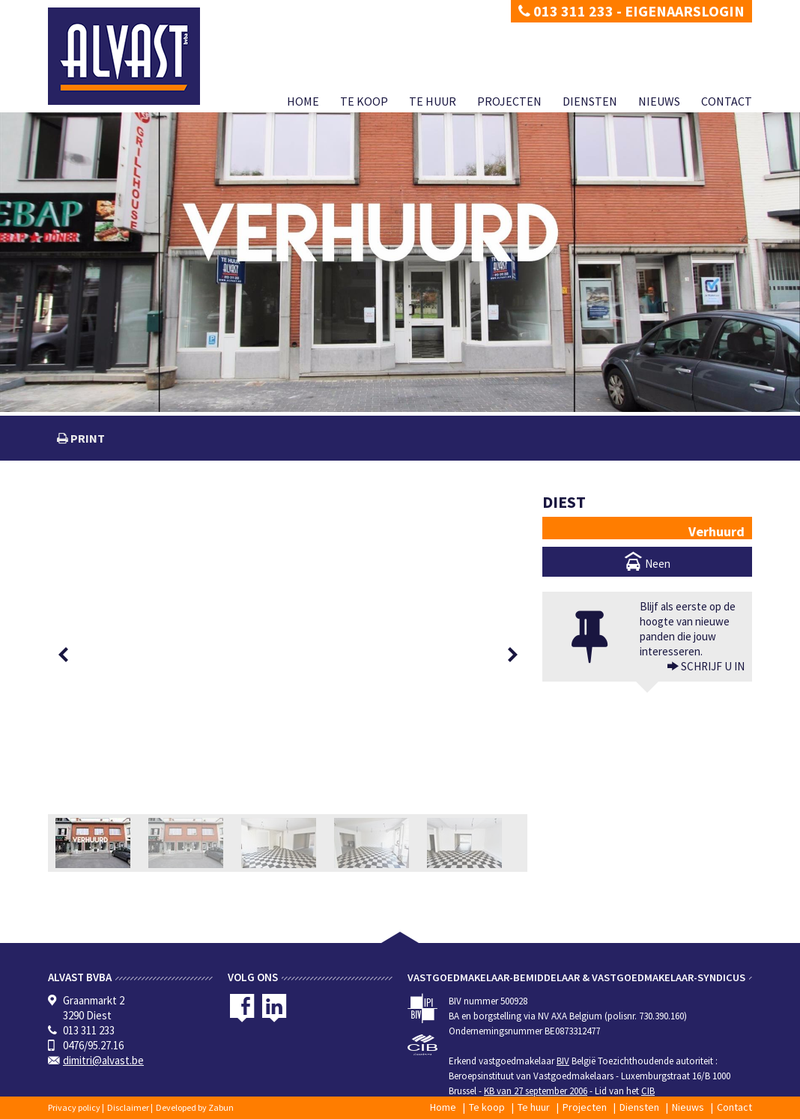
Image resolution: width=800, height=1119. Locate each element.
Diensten (590, 101)
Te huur (432, 101)
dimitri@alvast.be (103, 1060)
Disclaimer (128, 1107)
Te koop (364, 101)
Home (303, 101)
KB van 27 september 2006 (535, 1091)
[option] (287, 654)
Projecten (509, 101)
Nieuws (659, 101)
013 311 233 (565, 10)
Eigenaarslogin (685, 10)
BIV (563, 1061)
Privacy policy (74, 1107)
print (86, 438)
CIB (648, 1091)
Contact (726, 101)
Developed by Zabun (195, 1107)
